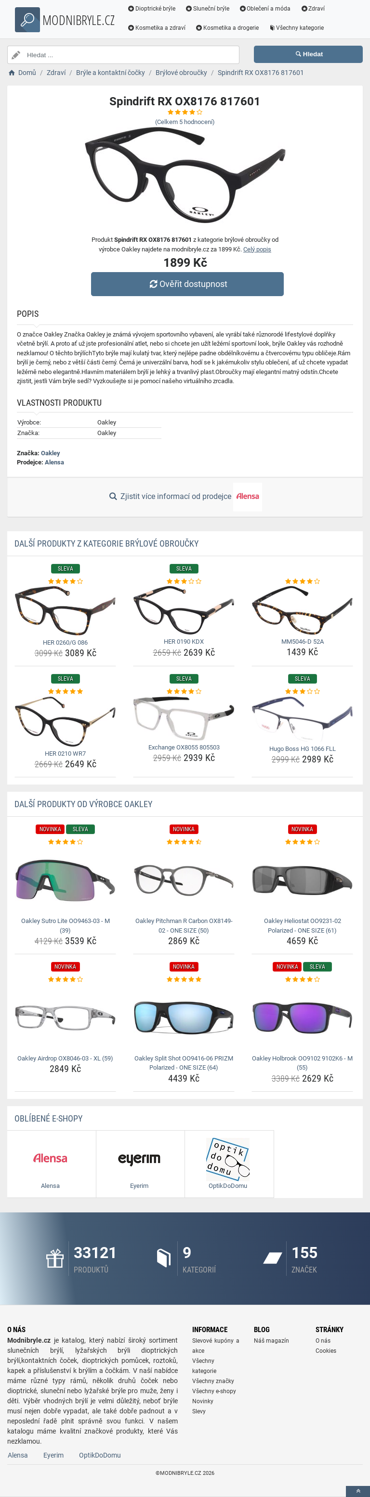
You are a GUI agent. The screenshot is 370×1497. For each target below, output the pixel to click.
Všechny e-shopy (214, 1391)
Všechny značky (213, 1381)
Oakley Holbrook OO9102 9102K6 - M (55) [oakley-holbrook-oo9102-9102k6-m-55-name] (302, 1063)
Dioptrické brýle (151, 8)
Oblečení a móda (265, 8)
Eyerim (53, 1455)
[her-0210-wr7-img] (65, 722)
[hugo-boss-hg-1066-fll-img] (302, 719)
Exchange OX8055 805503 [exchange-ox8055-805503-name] (184, 747)
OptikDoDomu (100, 1455)
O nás (323, 1340)
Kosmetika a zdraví (156, 28)
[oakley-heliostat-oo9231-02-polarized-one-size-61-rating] (302, 842)
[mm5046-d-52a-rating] (302, 581)
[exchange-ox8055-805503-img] (183, 718)
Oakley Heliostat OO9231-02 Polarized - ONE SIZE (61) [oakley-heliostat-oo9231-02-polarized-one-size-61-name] (302, 925)
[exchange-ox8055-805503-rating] (183, 692)
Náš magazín (271, 1340)
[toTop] (358, 1491)
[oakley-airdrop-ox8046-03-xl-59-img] (65, 1018)
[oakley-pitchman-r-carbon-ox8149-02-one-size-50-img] (183, 880)
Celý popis (257, 249)
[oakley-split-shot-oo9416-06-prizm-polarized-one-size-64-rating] (183, 980)
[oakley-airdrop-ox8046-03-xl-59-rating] (65, 980)
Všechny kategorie (296, 28)
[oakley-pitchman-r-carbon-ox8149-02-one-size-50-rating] (183, 842)
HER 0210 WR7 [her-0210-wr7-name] (65, 753)
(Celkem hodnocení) (185, 121)
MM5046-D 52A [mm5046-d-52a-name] (302, 641)
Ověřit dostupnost (187, 283)
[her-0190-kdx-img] (183, 610)
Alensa (54, 462)
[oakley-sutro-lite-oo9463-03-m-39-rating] (65, 842)
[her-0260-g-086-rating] (65, 581)
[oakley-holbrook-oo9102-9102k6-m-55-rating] (302, 980)
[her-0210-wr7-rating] (65, 692)
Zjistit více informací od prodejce (185, 497)
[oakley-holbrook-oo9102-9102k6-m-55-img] (302, 1018)
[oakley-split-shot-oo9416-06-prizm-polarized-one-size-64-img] (183, 1018)
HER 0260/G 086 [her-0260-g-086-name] (65, 642)
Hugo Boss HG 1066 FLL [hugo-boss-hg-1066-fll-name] (302, 748)
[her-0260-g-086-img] (65, 611)
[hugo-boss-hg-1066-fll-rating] (302, 692)
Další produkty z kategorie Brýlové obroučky (106, 543)
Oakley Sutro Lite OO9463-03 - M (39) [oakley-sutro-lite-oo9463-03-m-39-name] (65, 925)
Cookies (326, 1350)
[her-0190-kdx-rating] (183, 581)
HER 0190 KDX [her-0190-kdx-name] (184, 641)
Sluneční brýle (207, 8)
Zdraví (312, 8)
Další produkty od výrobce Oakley (83, 804)
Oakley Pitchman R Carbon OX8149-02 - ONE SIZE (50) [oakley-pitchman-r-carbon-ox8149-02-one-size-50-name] (184, 925)
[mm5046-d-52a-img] (302, 610)
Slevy (199, 1411)
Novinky (202, 1401)
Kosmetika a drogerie (227, 28)
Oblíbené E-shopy (48, 1118)
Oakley (50, 453)
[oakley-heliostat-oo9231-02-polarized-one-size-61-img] (302, 880)
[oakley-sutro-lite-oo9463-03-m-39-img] (65, 880)
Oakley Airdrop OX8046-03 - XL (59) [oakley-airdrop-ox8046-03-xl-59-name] (65, 1058)
